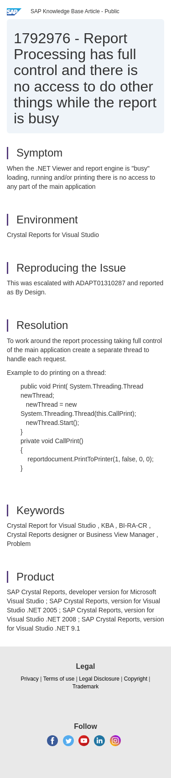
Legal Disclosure (99, 679)
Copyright (135, 679)
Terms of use (59, 679)
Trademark (86, 686)
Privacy (30, 679)
